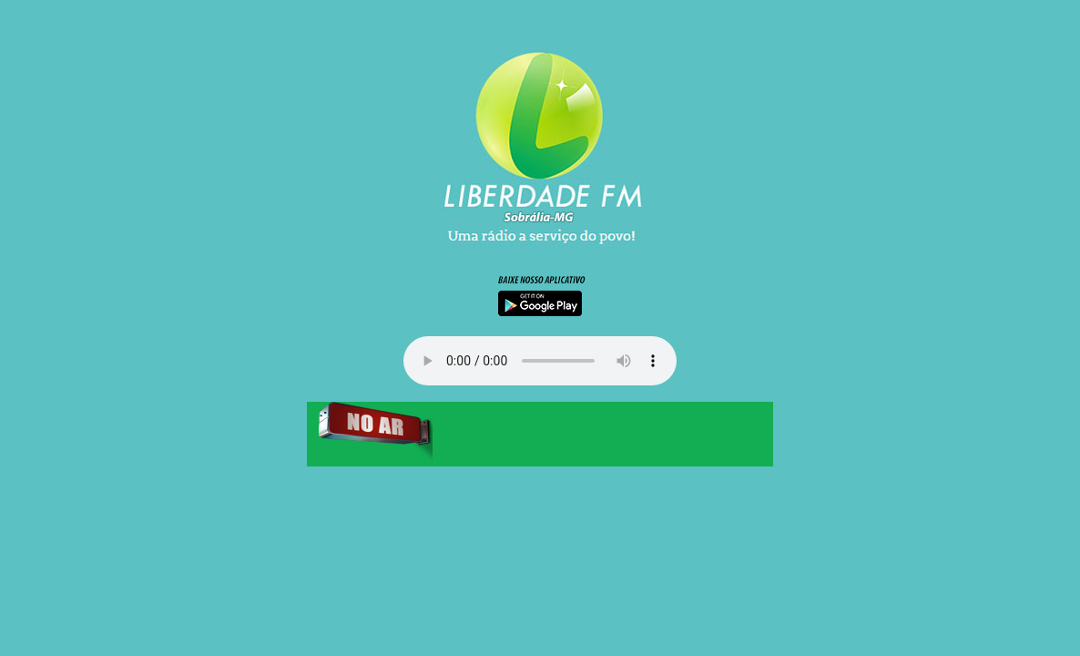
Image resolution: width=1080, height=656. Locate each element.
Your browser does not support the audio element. (540, 360)
